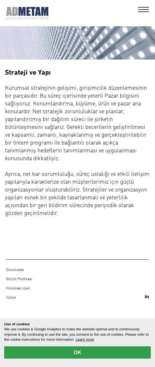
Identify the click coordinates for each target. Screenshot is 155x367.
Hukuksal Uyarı (18, 288)
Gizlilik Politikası (19, 279)
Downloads (15, 270)
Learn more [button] (85, 339)
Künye (11, 297)
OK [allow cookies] (77, 352)
